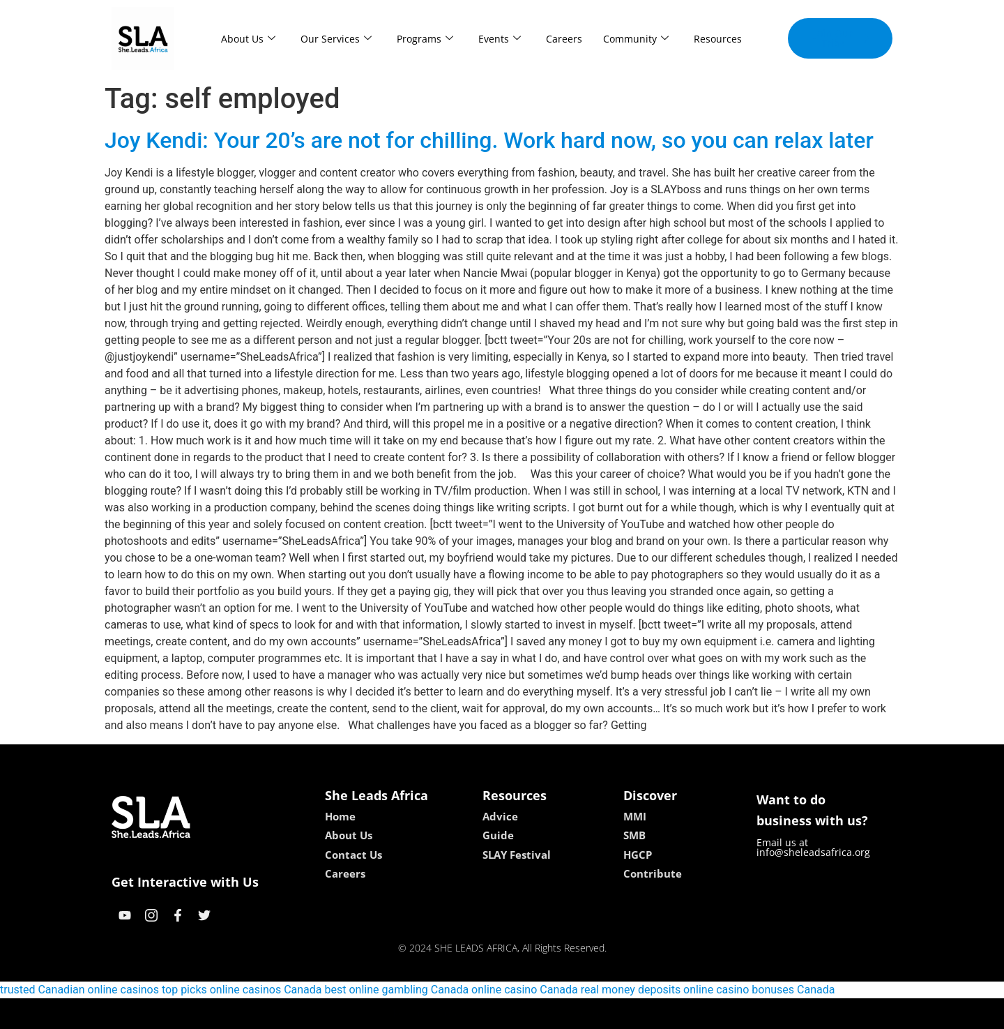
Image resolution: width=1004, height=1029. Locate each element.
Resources (718, 38)
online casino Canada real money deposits (575, 989)
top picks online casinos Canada (242, 989)
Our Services (336, 38)
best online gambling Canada (397, 989)
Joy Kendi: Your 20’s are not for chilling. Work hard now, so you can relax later (489, 140)
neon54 (592, 1013)
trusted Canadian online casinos (79, 989)
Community (636, 38)
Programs (425, 38)
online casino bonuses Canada (759, 989)
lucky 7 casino (536, 1013)
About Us (248, 38)
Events (499, 38)
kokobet (413, 1013)
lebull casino (467, 1013)
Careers (564, 38)
